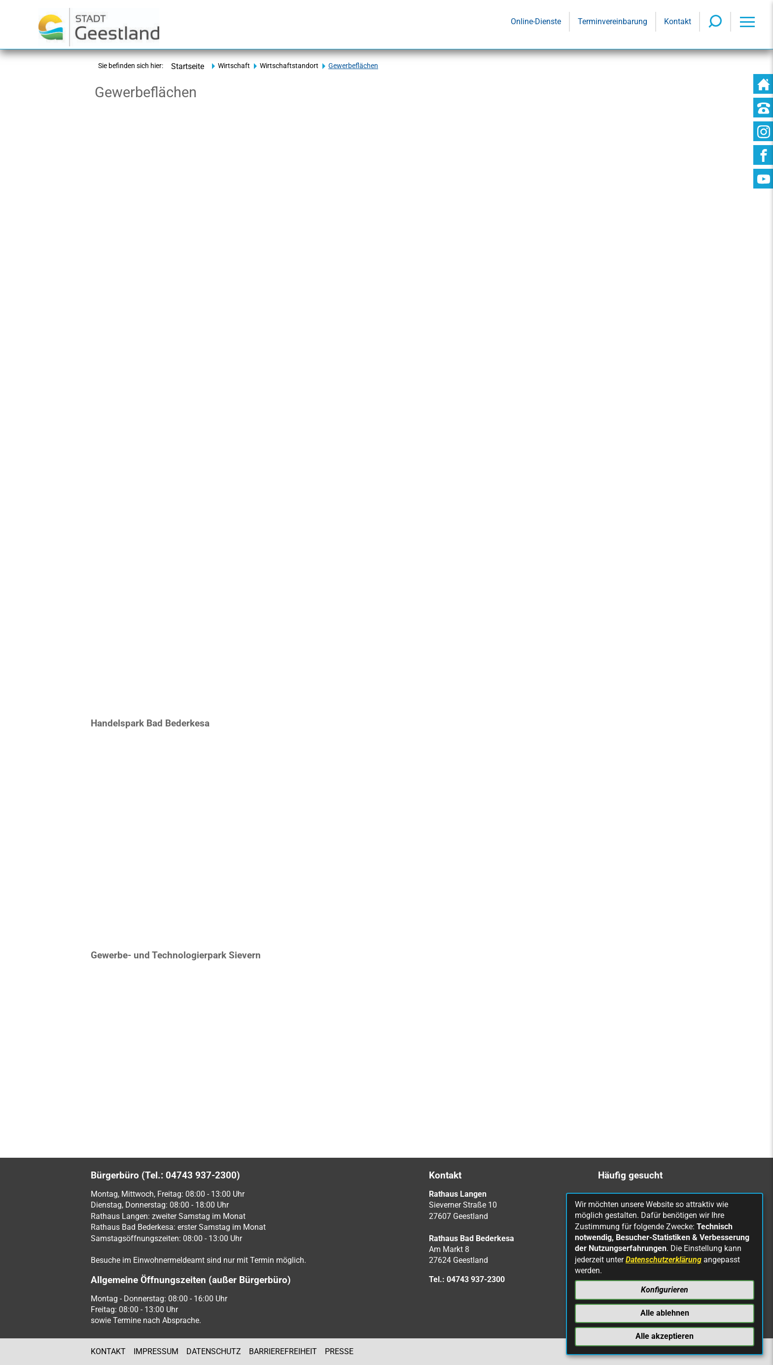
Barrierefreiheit (283, 1351)
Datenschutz (213, 1351)
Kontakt (108, 1351)
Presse (339, 1351)
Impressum (156, 1351)
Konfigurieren (664, 1289)
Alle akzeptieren (664, 1336)
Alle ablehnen (664, 1313)
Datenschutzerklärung (664, 1259)
